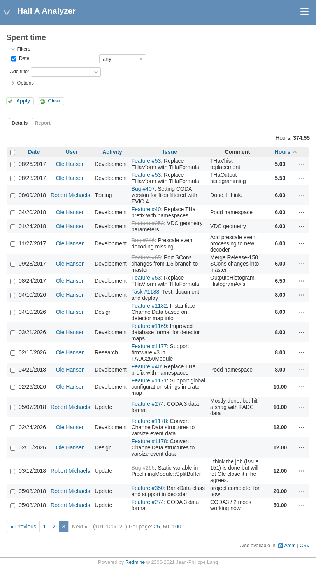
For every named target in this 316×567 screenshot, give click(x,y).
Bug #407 (143, 189)
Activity (112, 152)
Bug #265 (143, 468)
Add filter (19, 71)
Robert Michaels (70, 195)
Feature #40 (146, 209)
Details (20, 123)
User (72, 152)
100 (176, 526)
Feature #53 (146, 161)
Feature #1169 (149, 326)
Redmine (135, 562)
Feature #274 (148, 404)
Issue (170, 152)
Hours (282, 152)
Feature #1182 (149, 306)
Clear (54, 101)
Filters (23, 49)
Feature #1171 (149, 380)
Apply (23, 101)
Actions (302, 164)
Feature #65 (146, 257)
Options (25, 83)
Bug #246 (143, 240)
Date (23, 58)
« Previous (23, 526)
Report (43, 123)
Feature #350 (148, 488)
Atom (289, 545)
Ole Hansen (70, 164)
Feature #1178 (149, 421)
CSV (305, 545)
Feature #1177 (149, 346)
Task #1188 (146, 292)
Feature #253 (148, 223)
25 (157, 526)
